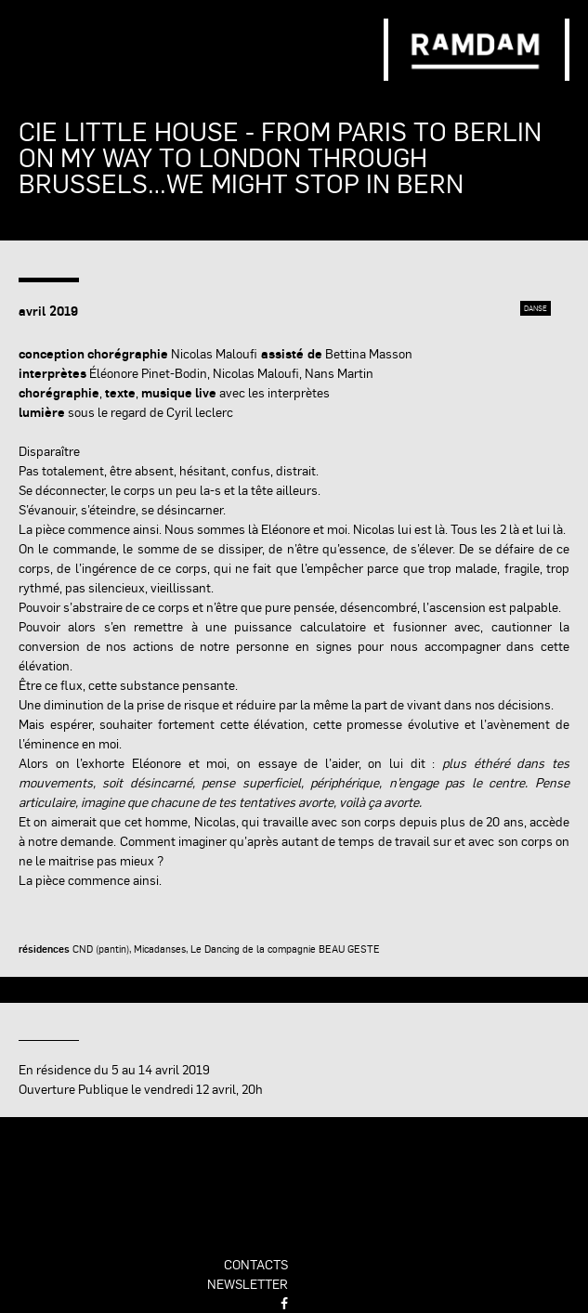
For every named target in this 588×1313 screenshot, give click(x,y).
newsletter (247, 1283)
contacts (256, 1263)
